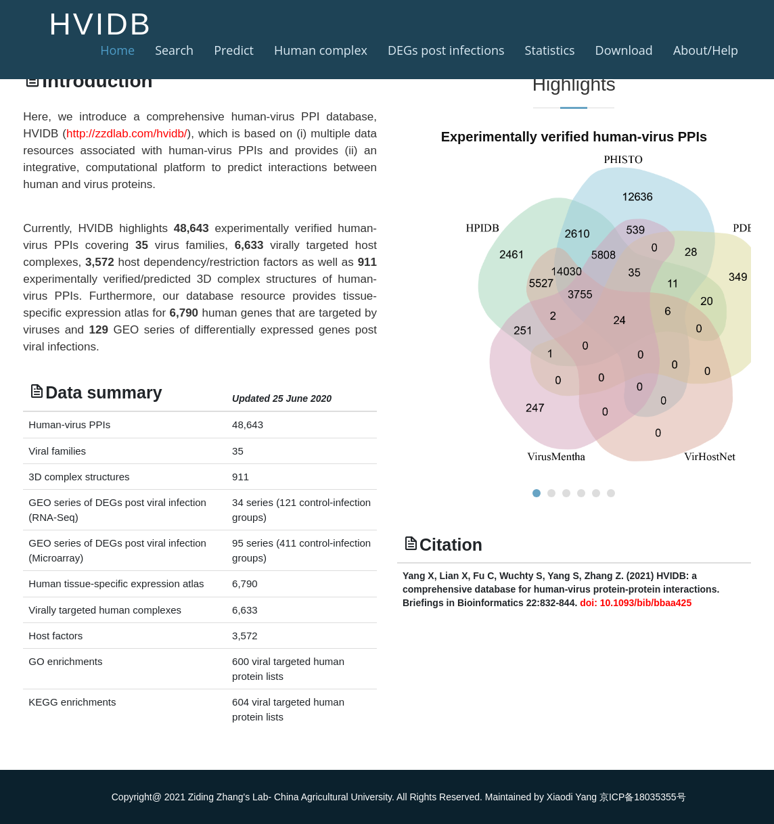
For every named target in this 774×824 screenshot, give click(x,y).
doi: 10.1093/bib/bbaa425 (635, 602)
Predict (234, 50)
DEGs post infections (446, 50)
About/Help (705, 50)
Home (117, 50)
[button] (536, 493)
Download (624, 50)
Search (174, 50)
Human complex (320, 50)
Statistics (550, 50)
